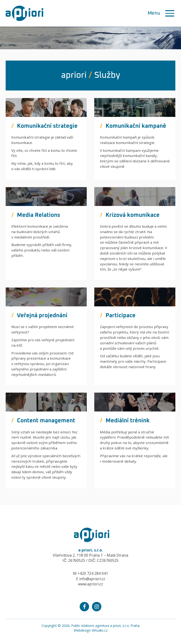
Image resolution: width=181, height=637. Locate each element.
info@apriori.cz (92, 578)
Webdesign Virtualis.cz (90, 630)
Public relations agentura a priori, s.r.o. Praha (105, 625)
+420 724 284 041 (93, 573)
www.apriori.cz (90, 584)
